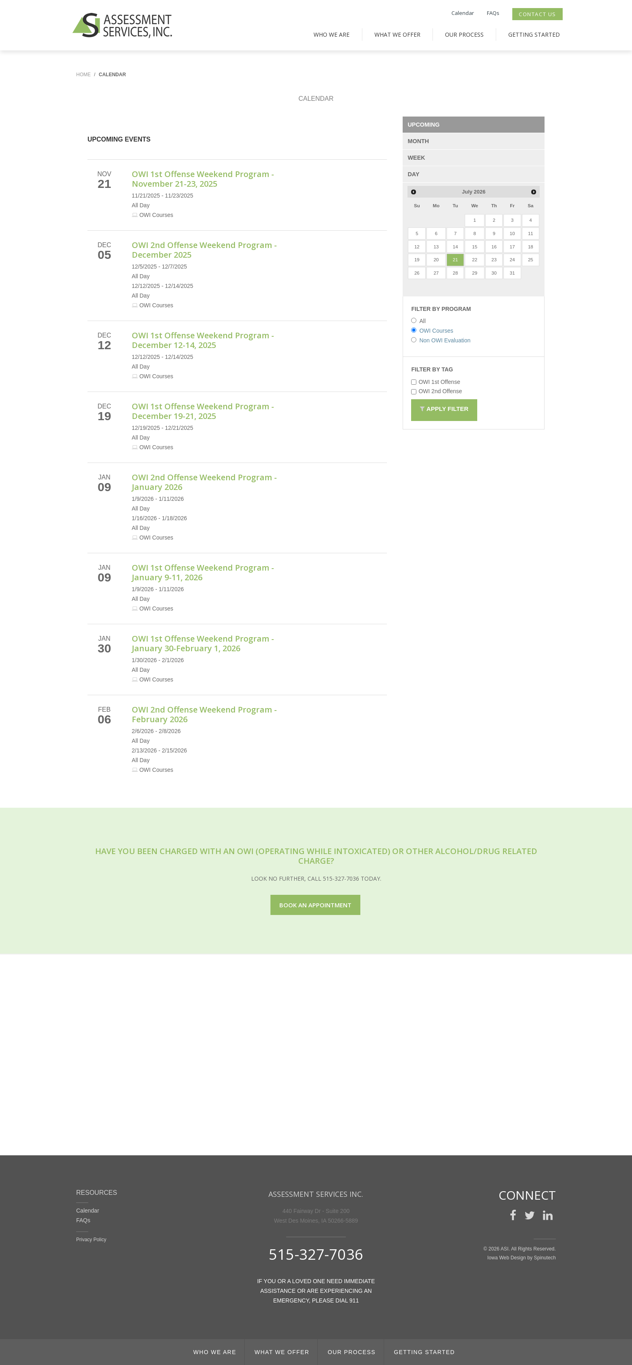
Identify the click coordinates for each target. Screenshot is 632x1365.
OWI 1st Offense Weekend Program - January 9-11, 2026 (203, 572)
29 (474, 273)
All (418, 321)
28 (455, 273)
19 (417, 259)
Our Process (464, 34)
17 (512, 246)
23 (494, 259)
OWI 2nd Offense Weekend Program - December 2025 (204, 250)
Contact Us (537, 14)
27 (436, 273)
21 (455, 259)
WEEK (416, 157)
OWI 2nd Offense (436, 391)
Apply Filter (444, 410)
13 (436, 246)
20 (436, 259)
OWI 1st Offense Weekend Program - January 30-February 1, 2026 (203, 643)
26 (417, 273)
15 (474, 246)
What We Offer (397, 34)
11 (530, 233)
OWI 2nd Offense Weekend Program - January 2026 (204, 482)
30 (494, 273)
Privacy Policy (91, 1239)
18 (530, 246)
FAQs (493, 13)
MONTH (418, 141)
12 (417, 246)
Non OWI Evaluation (440, 340)
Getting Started (534, 34)
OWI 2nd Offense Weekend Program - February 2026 (204, 714)
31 (512, 273)
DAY (413, 174)
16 (494, 246)
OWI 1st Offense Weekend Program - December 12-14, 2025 (203, 340)
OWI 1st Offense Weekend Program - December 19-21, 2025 (203, 411)
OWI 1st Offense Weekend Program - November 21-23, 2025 (203, 179)
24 (512, 259)
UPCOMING (423, 124)
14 (455, 246)
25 (530, 259)
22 (474, 259)
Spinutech (545, 1258)
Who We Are (331, 34)
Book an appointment (315, 905)
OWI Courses (432, 330)
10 (512, 233)
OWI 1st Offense (435, 382)
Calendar (462, 13)
